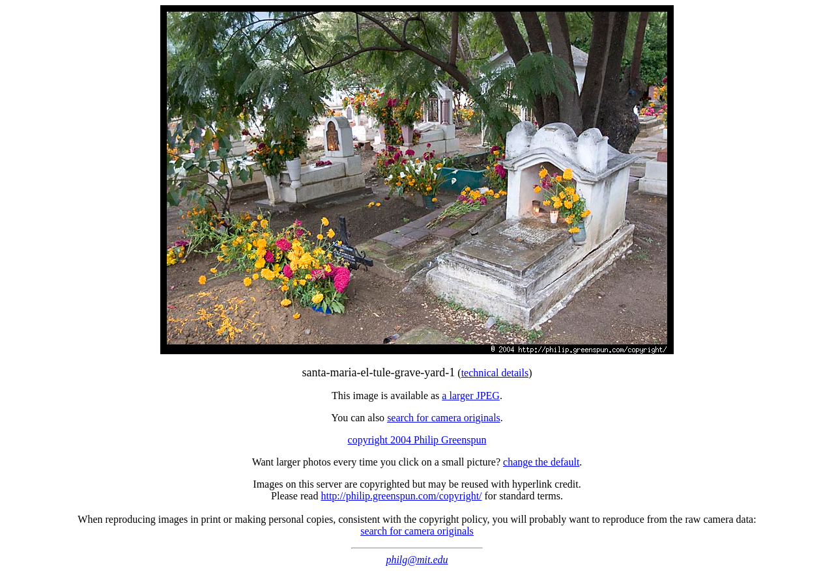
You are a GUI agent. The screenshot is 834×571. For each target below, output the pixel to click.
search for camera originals (443, 417)
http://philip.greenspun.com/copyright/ (401, 495)
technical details (495, 372)
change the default (541, 461)
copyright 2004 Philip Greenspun (417, 439)
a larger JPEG (471, 395)
